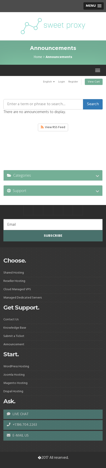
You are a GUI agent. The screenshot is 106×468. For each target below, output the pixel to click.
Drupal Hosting (13, 391)
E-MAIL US (18, 436)
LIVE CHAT (18, 414)
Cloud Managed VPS (17, 289)
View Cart (94, 82)
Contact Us (10, 319)
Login (61, 82)
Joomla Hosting (14, 374)
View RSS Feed (53, 127)
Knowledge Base (14, 327)
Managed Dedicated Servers (22, 297)
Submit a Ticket (13, 336)
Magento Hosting (15, 383)
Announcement (13, 344)
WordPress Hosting (16, 366)
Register (73, 82)
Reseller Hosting (14, 281)
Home (38, 57)
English (49, 82)
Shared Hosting (13, 272)
